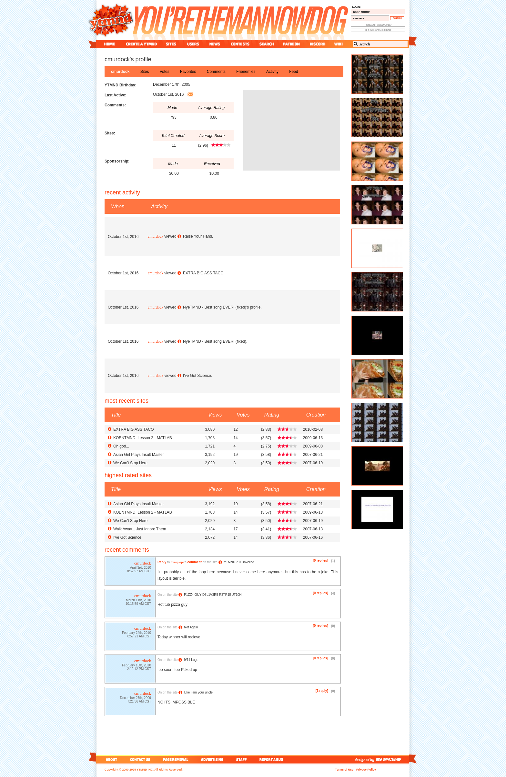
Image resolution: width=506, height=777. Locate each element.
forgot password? (378, 24)
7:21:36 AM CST (139, 702)
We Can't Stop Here (130, 463)
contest (240, 44)
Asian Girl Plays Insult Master (138, 454)
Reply (161, 562)
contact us (140, 759)
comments (216, 71)
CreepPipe (177, 562)
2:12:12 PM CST (139, 669)
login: (356, 6)
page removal (175, 759)
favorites (188, 71)
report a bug (272, 759)
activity (272, 71)
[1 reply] (322, 691)
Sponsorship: (117, 161)
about (110, 759)
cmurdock (120, 71)
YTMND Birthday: (121, 85)
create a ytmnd (141, 44)
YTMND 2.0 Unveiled (239, 562)
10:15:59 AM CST (138, 604)
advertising (212, 759)
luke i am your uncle (198, 692)
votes (164, 71)
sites (171, 44)
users (193, 44)
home (109, 44)
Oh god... (121, 446)
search (266, 44)
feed (293, 71)
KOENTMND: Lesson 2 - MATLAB (142, 438)
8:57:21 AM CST (139, 637)
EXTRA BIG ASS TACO (203, 273)
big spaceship (392, 759)
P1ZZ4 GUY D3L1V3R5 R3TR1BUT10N (213, 594)
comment (194, 562)
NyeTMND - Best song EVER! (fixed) (214, 307)
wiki (338, 44)
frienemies (245, 71)
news (214, 44)
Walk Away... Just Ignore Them (139, 529)
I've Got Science (197, 375)
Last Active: (115, 95)
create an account (378, 30)
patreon (291, 44)
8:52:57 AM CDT (139, 572)
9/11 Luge (191, 660)
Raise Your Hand (197, 236)
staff (242, 759)
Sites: (110, 133)
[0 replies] (320, 560)
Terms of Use (344, 769)
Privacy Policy (366, 769)
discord (317, 44)
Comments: (115, 105)
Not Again (191, 627)
